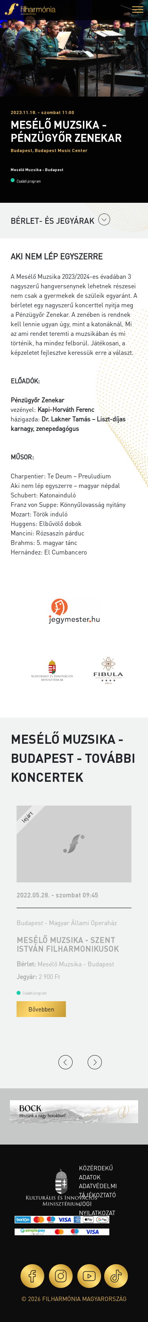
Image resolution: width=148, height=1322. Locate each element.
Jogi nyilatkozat (97, 1208)
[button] (137, 10)
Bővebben (41, 1009)
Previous (65, 1062)
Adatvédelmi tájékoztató (98, 1190)
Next (95, 1062)
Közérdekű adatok (96, 1172)
